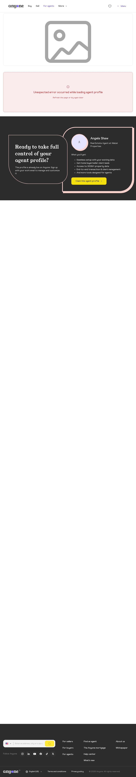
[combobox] (9, 743)
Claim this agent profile (89, 181)
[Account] (121, 6)
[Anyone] (16, 6)
